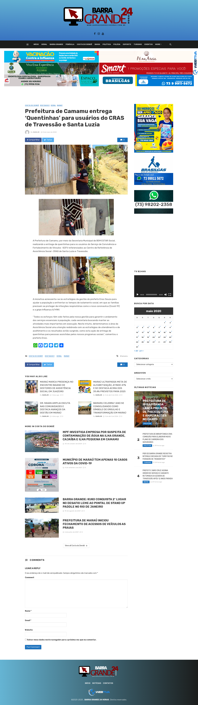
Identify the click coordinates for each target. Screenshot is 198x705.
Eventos (148, 44)
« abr (136, 351)
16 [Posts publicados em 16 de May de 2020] (170, 332)
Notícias (96, 683)
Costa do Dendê (84, 44)
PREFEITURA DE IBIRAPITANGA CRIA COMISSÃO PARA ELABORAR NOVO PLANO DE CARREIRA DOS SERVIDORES (157, 438)
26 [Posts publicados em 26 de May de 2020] (148, 342)
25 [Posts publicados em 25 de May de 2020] (143, 342)
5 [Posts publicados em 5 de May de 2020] (148, 327)
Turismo (138, 44)
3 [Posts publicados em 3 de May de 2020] (137, 327)
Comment (29, 577)
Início (36, 44)
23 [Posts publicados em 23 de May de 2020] (170, 337)
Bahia (97, 44)
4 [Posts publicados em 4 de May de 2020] (142, 327)
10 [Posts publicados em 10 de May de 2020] (137, 332)
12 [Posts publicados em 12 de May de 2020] (148, 332)
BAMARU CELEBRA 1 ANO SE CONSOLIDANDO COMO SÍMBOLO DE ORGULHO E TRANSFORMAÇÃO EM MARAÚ (109, 408)
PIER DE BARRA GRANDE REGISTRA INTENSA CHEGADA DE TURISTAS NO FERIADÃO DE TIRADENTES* (158, 456)
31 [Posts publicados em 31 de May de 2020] (137, 347)
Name (28, 611)
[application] (153, 286)
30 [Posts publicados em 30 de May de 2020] (170, 342)
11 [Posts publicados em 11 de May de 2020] (142, 332)
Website (29, 630)
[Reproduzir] (137, 294)
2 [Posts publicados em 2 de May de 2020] (170, 323)
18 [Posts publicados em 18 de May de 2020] (143, 337)
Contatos (108, 683)
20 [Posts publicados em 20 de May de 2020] (153, 337)
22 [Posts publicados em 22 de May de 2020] (165, 337)
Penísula (70, 44)
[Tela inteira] (169, 294)
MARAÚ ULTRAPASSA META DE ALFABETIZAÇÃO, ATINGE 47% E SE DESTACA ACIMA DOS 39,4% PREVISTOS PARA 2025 (110, 386)
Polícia (116, 44)
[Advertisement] (99, 92)
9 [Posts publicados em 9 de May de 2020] (170, 327)
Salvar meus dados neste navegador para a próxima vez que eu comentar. (61, 640)
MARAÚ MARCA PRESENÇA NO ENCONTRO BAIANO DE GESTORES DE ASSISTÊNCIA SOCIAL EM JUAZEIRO (56, 386)
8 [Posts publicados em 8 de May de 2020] (164, 327)
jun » (141, 351)
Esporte (127, 44)
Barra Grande (56, 44)
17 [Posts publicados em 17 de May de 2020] (137, 337)
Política (107, 44)
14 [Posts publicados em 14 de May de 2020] (159, 332)
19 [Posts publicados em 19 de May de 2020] (148, 337)
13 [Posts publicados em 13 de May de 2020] (154, 332)
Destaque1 (45, 105)
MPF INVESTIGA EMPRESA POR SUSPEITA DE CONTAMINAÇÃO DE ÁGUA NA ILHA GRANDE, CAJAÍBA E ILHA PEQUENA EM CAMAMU (94, 435)
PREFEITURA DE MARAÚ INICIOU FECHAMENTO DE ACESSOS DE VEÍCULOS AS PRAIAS (94, 524)
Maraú (60, 105)
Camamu (124, 356)
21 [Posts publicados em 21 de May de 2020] (159, 337)
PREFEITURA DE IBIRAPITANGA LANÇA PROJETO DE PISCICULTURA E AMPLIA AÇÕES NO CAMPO (155, 410)
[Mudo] (165, 294)
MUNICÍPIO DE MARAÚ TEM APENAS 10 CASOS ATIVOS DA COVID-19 (95, 461)
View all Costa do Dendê (76, 545)
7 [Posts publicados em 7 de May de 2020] (159, 327)
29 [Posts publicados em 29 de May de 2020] (164, 342)
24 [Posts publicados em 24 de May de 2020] (137, 342)
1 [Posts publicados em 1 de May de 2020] (164, 323)
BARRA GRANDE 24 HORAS (97, 700)
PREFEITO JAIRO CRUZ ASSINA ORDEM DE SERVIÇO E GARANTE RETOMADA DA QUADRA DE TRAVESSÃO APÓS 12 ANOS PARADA (158, 474)
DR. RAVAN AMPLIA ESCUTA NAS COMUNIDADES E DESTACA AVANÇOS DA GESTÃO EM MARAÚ (55, 408)
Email (28, 620)
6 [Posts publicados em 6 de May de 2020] (153, 327)
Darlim (36, 132)
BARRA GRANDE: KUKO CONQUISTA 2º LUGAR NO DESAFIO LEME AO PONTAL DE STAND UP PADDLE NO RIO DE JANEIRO (94, 503)
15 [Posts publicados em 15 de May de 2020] (164, 332)
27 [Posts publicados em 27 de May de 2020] (154, 342)
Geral (44, 44)
